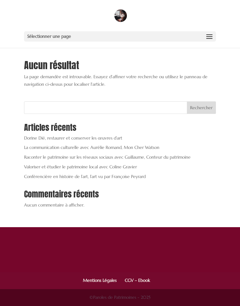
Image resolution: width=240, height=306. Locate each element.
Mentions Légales (100, 280)
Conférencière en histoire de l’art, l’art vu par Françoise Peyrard (85, 176)
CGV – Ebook (137, 280)
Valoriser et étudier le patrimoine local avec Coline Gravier (80, 167)
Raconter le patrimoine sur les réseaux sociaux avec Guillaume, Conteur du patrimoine (107, 157)
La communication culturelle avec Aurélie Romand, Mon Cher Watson (91, 147)
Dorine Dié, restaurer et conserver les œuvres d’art (73, 138)
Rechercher (201, 107)
